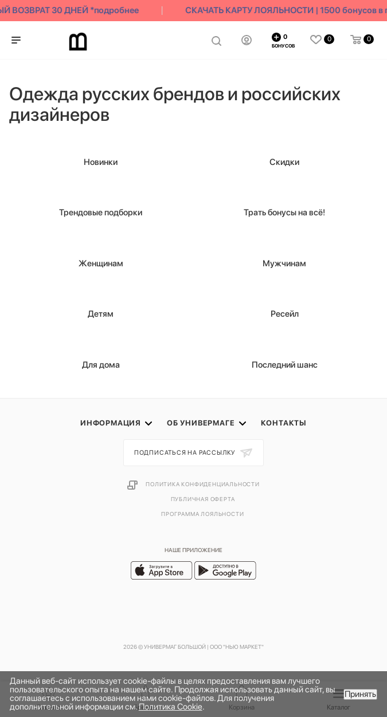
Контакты (284, 423)
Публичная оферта (203, 498)
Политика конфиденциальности (203, 483)
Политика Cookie (170, 707)
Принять (360, 694)
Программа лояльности (202, 513)
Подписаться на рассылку (185, 452)
